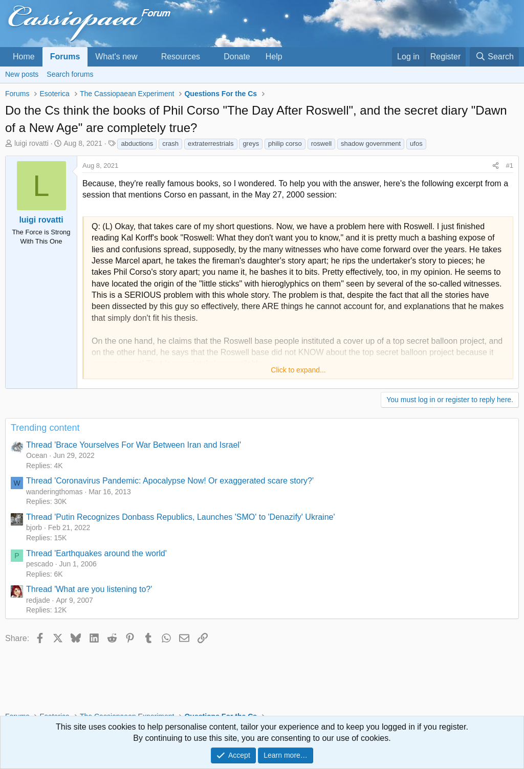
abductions (137, 143)
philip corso (285, 143)
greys (251, 143)
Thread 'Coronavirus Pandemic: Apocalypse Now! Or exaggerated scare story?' (170, 480)
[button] (145, 57)
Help (274, 56)
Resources (180, 56)
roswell (321, 143)
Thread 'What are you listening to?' (89, 589)
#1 (509, 165)
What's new (116, 56)
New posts (21, 74)
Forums (65, 56)
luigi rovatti (31, 143)
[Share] (496, 166)
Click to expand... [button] (298, 370)
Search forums (70, 74)
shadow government (371, 143)
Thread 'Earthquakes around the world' (96, 553)
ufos (416, 143)
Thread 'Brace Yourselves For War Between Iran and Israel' (133, 445)
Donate (237, 56)
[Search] (494, 57)
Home (24, 56)
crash (170, 143)
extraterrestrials (211, 143)
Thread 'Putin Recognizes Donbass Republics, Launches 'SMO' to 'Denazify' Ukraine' (180, 517)
